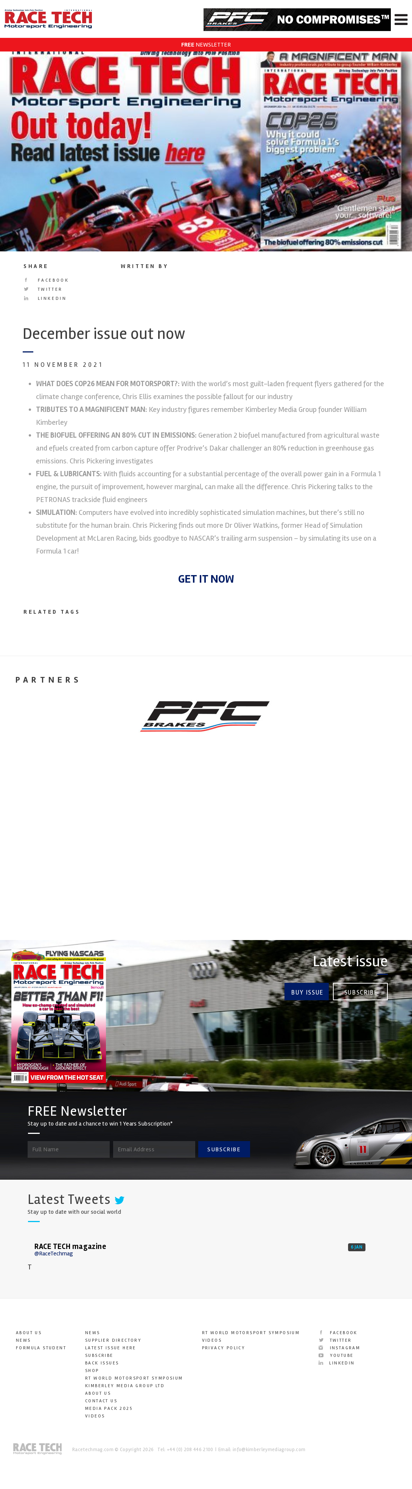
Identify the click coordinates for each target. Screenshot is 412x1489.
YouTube (336, 1355)
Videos (95, 1416)
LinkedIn (45, 298)
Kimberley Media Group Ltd (125, 1386)
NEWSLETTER (206, 44)
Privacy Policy (224, 1348)
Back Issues (102, 1363)
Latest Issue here (110, 1348)
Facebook (46, 280)
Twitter (43, 289)
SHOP (92, 1371)
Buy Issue (307, 992)
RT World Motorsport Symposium (134, 1378)
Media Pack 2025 (108, 1408)
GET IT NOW (206, 579)
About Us (29, 1333)
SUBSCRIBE (224, 1149)
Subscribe (361, 992)
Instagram (339, 1348)
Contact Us (101, 1401)
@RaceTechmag (53, 1253)
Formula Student (41, 1348)
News (23, 1340)
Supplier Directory (113, 1340)
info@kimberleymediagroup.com (269, 1450)
